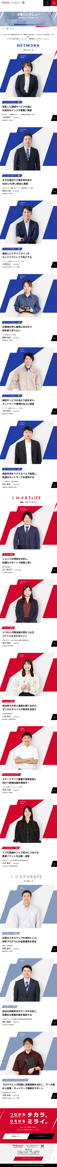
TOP (3, 28)
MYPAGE (47, 4)
